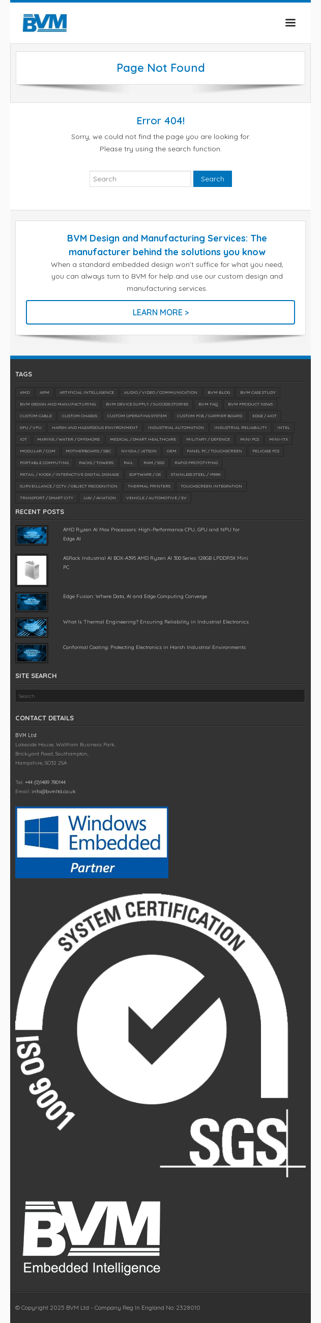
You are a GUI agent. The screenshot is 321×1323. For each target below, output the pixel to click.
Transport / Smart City (46, 497)
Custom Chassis (79, 415)
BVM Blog (219, 392)
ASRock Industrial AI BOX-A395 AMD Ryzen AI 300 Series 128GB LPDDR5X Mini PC (155, 563)
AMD (25, 392)
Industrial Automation (176, 427)
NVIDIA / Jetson (139, 450)
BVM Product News (250, 404)
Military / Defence (208, 439)
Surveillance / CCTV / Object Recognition (69, 486)
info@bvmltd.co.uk (54, 791)
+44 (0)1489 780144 (45, 782)
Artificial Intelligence (87, 392)
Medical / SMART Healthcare (143, 439)
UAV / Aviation (99, 497)
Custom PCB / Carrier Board (209, 415)
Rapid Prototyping (196, 462)
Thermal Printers (149, 486)
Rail (128, 462)
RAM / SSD (153, 462)
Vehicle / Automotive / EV (156, 497)
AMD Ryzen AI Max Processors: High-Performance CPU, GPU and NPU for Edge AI (151, 534)
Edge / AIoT (264, 415)
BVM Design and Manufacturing (58, 404)
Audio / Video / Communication (160, 392)
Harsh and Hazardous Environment (95, 427)
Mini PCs (249, 439)
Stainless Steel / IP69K (196, 474)
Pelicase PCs (265, 450)
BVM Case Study (258, 392)
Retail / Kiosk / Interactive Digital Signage (69, 474)
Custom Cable (36, 415)
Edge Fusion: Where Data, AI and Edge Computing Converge (135, 596)
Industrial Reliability (240, 427)
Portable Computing (44, 462)
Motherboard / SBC (88, 450)
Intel (283, 427)
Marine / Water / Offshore (68, 439)
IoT (23, 439)
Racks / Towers (96, 462)
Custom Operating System (137, 415)
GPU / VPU (31, 427)
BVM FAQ (208, 404)
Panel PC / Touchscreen (214, 450)
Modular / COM (37, 450)
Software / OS (145, 474)
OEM (172, 450)
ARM (44, 392)
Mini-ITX (278, 439)
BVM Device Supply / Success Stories (147, 404)
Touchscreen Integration (211, 486)
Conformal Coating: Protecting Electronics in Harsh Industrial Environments (154, 647)
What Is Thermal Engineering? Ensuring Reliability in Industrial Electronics (156, 621)
